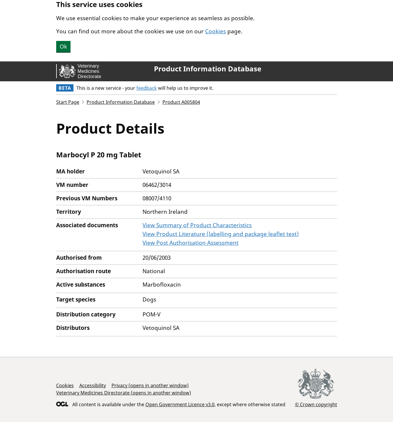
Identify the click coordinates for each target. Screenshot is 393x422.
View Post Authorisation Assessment (190, 243)
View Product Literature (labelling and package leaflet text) (221, 234)
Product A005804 (181, 102)
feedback (146, 88)
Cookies (215, 31)
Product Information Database (207, 68)
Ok (63, 46)
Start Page (67, 102)
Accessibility (92, 385)
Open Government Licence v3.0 (179, 404)
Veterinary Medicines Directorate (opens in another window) (123, 393)
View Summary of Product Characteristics (197, 225)
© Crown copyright (316, 404)
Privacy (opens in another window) (150, 385)
